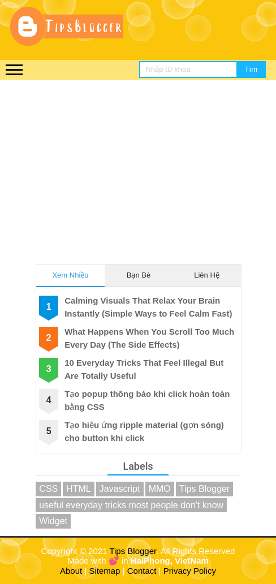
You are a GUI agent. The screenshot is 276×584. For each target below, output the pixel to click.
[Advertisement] (138, 164)
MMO (160, 489)
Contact (142, 571)
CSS (48, 489)
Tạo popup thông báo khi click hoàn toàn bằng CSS (147, 400)
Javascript (120, 489)
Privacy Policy (189, 571)
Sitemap (104, 571)
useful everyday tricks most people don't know (131, 505)
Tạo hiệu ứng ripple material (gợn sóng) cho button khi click (144, 431)
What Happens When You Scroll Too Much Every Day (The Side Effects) (149, 338)
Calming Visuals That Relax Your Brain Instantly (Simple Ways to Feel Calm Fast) (148, 307)
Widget (53, 521)
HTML (78, 489)
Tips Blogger (204, 489)
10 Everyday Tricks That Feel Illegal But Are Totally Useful (143, 369)
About (71, 571)
